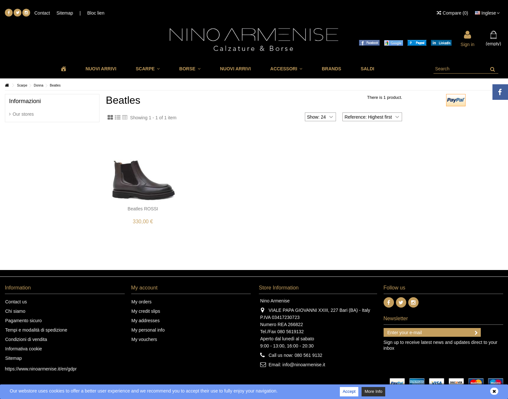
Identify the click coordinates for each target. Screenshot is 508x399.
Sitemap (64, 13)
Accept (349, 391)
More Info (373, 391)
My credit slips (146, 311)
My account (144, 287)
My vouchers (144, 339)
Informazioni (25, 101)
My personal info (148, 330)
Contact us (16, 301)
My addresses (146, 320)
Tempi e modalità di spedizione (36, 330)
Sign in (468, 44)
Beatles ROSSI (143, 208)
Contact (42, 13)
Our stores (23, 114)
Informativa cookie (23, 348)
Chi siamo (15, 311)
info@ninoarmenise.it (304, 364)
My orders (142, 301)
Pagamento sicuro (23, 320)
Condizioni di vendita (26, 339)
